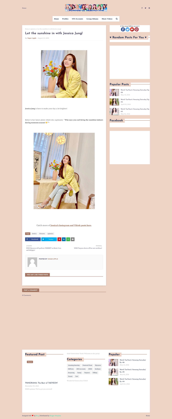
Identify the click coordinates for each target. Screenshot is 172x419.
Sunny (79, 373)
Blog (37, 416)
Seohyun (97, 369)
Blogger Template (55, 416)
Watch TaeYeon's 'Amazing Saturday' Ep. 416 (135, 91)
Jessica (34, 234)
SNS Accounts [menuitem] (77, 19)
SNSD (90, 369)
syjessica (33, 29)
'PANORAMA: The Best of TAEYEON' (41, 383)
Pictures (42, 234)
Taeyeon (87, 373)
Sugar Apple (31, 38)
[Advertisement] (130, 62)
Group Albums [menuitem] (92, 19)
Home (24, 8)
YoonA (70, 376)
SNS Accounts (81, 369)
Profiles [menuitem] (65, 19)
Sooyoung (71, 373)
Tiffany (95, 373)
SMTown (71, 369)
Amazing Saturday (74, 365)
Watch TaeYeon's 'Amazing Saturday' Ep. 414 (135, 101)
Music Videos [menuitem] (107, 19)
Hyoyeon (98, 365)
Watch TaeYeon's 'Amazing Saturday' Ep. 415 (135, 110)
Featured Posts (87, 365)
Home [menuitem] (56, 19)
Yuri (76, 376)
